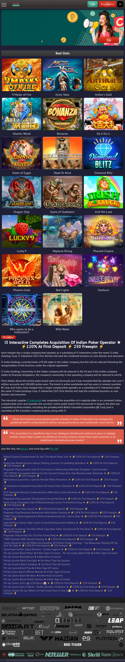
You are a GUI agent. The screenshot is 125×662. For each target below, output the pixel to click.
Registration (107, 4)
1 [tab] (40, 41)
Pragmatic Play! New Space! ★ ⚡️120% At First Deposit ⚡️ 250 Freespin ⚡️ (46, 508)
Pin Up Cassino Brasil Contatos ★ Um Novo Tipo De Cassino (37, 564)
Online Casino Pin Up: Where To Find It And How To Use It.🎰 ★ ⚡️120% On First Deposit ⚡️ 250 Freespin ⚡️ (58, 591)
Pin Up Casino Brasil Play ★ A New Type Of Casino (31, 568)
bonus (24, 448)
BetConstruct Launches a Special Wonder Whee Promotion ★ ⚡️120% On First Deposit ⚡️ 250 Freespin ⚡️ (61, 480)
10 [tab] (84, 41)
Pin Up (53, 448)
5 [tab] (60, 41)
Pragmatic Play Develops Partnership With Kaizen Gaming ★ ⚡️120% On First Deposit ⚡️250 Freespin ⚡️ (62, 512)
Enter (93, 4)
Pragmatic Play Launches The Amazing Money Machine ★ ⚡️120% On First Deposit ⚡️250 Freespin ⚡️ (61, 498)
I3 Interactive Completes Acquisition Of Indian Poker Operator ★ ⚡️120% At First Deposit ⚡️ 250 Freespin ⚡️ (62, 487)
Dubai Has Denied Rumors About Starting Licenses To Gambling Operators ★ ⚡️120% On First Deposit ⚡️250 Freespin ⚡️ (60, 464)
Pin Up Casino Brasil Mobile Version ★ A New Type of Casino (37, 579)
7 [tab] (69, 41)
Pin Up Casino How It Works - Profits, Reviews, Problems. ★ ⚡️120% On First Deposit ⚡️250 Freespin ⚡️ (61, 586)
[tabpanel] (62, 28)
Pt (120, 4)
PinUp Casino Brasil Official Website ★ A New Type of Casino (37, 571)
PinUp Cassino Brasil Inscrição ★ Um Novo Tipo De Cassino (36, 560)
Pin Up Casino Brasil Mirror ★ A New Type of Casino (32, 553)
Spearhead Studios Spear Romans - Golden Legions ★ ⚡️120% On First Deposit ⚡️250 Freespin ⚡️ (59, 549)
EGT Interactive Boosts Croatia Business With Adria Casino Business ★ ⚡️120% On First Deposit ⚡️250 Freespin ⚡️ (61, 493)
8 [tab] (74, 41)
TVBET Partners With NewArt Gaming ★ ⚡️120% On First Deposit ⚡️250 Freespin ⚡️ (51, 539)
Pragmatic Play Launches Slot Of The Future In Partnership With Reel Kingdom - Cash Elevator (56, 469)
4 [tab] (55, 41)
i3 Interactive (34, 400)
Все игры (8, 337)
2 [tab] (45, 41)
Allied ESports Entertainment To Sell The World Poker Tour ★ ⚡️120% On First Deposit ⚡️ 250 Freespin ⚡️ (61, 458)
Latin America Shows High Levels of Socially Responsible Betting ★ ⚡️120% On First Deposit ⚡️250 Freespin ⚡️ (59, 523)
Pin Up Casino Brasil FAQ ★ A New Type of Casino (90, 553)
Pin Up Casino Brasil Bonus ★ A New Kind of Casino (32, 556)
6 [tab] (65, 41)
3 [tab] (50, 41)
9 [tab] (79, 41)
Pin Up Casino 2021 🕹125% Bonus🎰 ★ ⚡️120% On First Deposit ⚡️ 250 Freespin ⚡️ (52, 583)
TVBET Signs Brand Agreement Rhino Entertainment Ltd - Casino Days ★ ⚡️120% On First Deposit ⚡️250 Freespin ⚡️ (62, 517)
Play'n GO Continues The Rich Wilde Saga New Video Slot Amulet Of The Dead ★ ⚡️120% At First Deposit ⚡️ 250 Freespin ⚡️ (62, 530)
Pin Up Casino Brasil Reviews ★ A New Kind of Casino (33, 575)
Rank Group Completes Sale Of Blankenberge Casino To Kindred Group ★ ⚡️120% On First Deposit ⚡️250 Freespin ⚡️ (59, 503)
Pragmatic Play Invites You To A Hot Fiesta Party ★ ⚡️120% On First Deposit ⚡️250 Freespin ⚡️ (56, 535)
